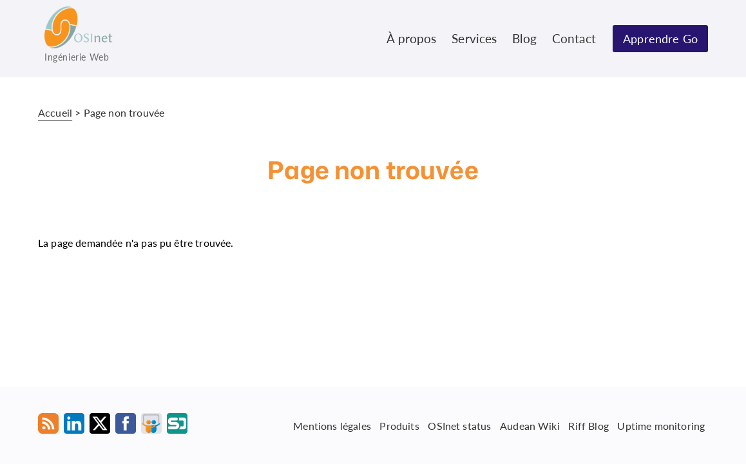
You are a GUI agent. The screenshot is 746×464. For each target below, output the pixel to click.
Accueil (55, 112)
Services (474, 38)
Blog (524, 38)
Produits (399, 425)
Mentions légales (332, 425)
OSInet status (459, 425)
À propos (411, 38)
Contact (574, 38)
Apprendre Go (660, 39)
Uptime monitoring (661, 425)
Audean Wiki (530, 425)
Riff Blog (588, 425)
